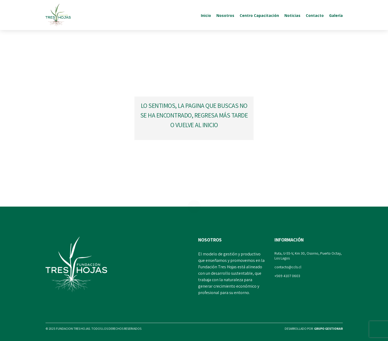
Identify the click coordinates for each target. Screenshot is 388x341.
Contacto (315, 15)
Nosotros (225, 15)
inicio (210, 124)
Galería (336, 15)
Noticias (292, 15)
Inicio (206, 15)
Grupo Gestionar (328, 329)
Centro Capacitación (259, 15)
